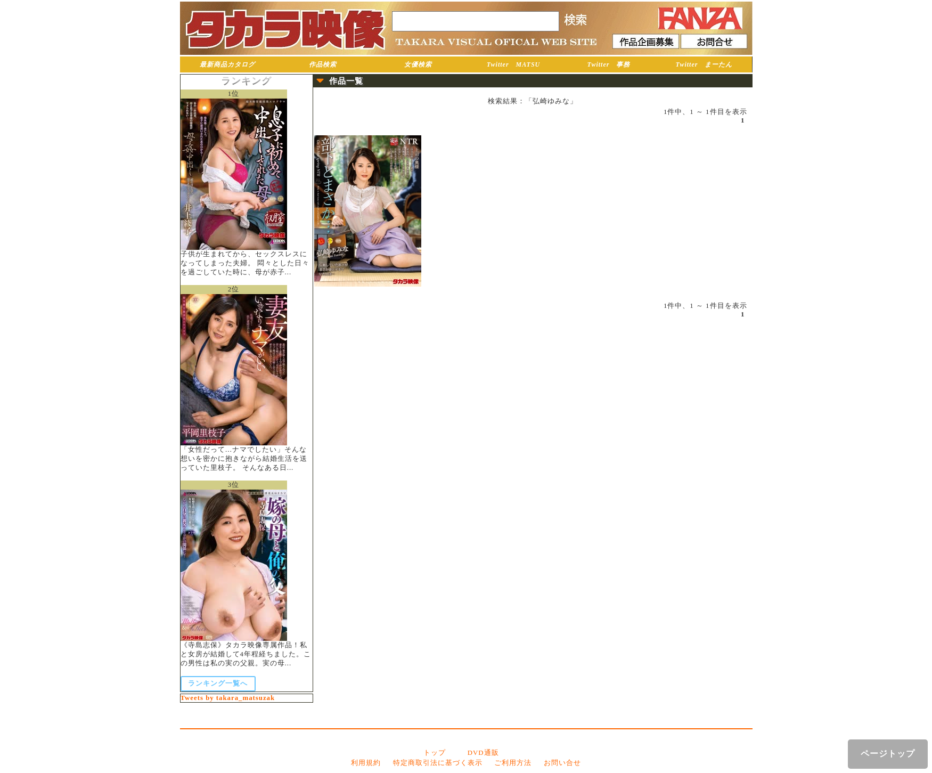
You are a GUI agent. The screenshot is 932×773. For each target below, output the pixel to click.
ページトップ (888, 753)
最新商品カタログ (227, 64)
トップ (434, 752)
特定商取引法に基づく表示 (438, 763)
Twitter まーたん (704, 64)
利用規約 (366, 763)
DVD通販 (483, 752)
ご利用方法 (513, 763)
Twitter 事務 (609, 64)
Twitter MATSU (514, 64)
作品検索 (323, 64)
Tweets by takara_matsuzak (228, 698)
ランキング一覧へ (218, 683)
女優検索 (418, 64)
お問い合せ (562, 763)
